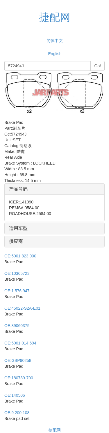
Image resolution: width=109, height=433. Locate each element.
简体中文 (55, 40)
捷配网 (55, 430)
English (55, 53)
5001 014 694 (20, 343)
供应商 (16, 241)
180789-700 (18, 378)
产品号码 (18, 189)
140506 (14, 395)
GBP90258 (17, 360)
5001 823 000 (20, 256)
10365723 (16, 273)
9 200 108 (16, 412)
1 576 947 (16, 290)
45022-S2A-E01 (22, 308)
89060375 (16, 325)
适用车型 (18, 228)
